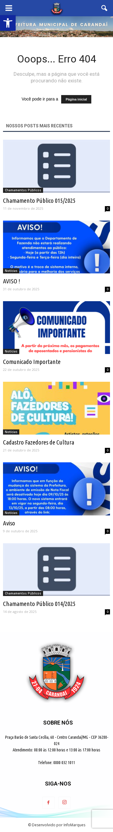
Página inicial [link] (76, 99)
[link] (8, 23)
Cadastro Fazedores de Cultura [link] (38, 442)
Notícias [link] (11, 271)
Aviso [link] (9, 523)
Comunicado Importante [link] (32, 361)
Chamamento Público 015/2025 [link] (39, 200)
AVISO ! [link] (11, 281)
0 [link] (107, 208)
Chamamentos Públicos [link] (23, 190)
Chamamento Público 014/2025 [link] (39, 603)
